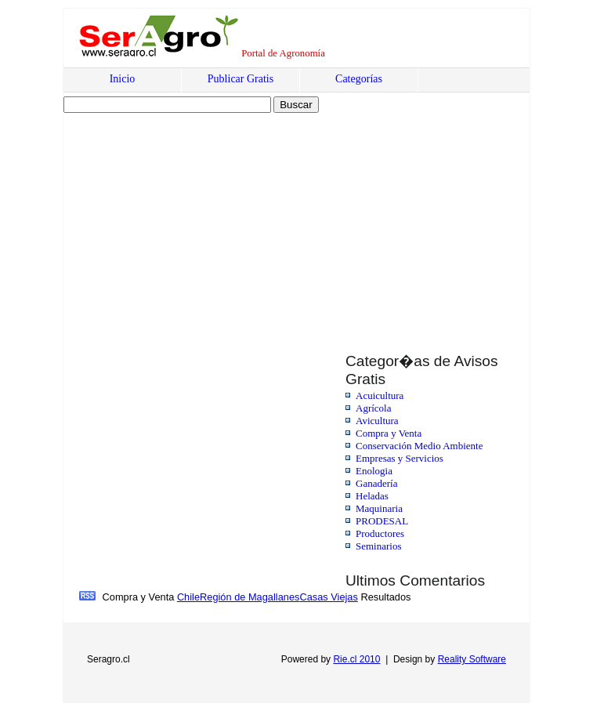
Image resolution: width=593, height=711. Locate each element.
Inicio (123, 79)
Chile (188, 597)
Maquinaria (379, 508)
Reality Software (472, 659)
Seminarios (379, 546)
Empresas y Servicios (399, 458)
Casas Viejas (328, 597)
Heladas (372, 496)
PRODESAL (382, 521)
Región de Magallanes (249, 597)
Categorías (358, 79)
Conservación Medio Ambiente (419, 446)
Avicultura (377, 420)
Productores (380, 533)
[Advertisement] (198, 217)
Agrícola (373, 408)
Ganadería (376, 483)
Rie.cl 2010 (356, 659)
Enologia (374, 471)
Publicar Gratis (240, 79)
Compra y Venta (388, 433)
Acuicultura (379, 395)
